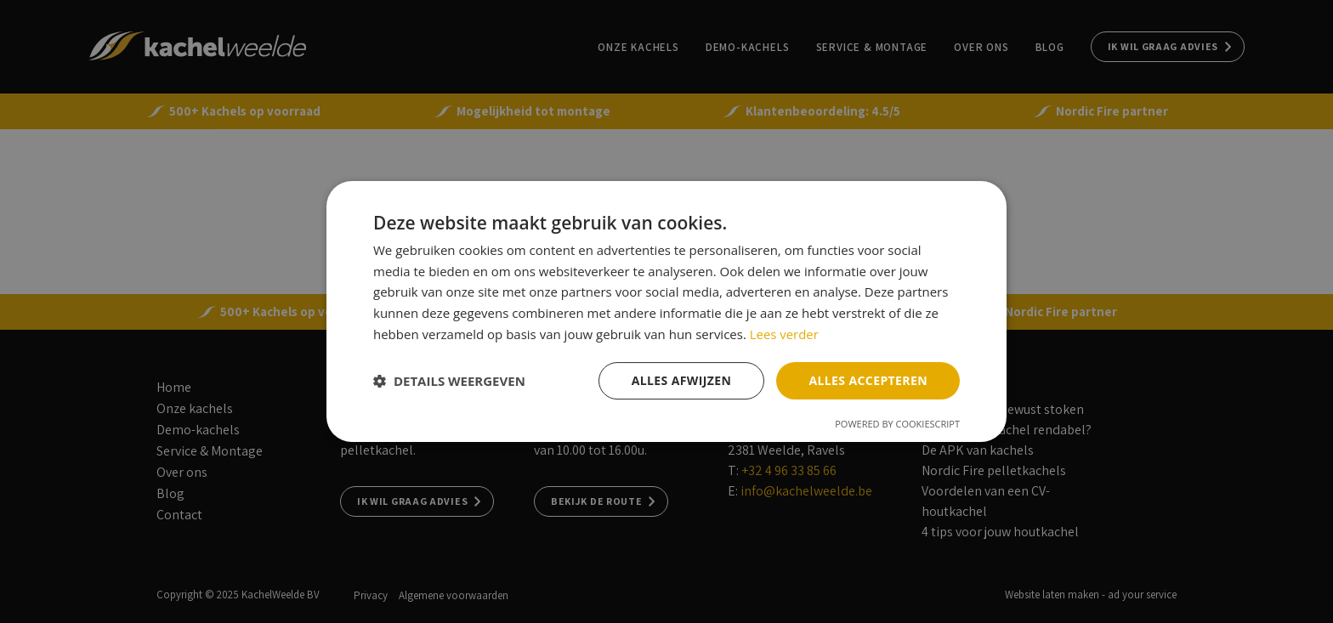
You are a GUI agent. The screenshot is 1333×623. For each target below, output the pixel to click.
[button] (449, 380)
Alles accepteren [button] (867, 380)
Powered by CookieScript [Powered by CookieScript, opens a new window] (897, 423)
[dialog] (666, 311)
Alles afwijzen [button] (682, 380)
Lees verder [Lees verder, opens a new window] (785, 334)
